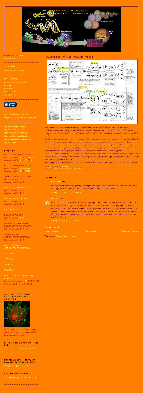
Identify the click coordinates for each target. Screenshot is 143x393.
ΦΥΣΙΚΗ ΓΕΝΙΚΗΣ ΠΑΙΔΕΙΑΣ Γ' (17, 198)
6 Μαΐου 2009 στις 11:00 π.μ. (66, 192)
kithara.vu (8, 85)
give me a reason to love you (16, 114)
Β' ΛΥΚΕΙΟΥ (9, 209)
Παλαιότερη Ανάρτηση (130, 231)
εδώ (21, 55)
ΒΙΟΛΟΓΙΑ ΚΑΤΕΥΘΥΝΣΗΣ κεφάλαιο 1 (69, 168)
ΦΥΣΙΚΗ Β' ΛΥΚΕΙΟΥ (12, 245)
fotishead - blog (10, 79)
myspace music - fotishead (15, 82)
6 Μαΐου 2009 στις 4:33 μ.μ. (66, 221)
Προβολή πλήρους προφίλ (16, 70)
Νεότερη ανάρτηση (52, 231)
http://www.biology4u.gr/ (14, 130)
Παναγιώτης (56, 182)
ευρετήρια (34, 157)
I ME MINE (55, 199)
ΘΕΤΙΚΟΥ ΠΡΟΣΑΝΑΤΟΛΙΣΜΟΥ (17, 248)
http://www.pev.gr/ (11, 142)
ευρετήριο (27, 168)
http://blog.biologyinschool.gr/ (16, 133)
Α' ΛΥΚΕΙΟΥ (9, 254)
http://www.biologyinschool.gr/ (16, 136)
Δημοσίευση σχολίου (53, 227)
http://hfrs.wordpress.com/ (14, 126)
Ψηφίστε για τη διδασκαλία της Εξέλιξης (20, 118)
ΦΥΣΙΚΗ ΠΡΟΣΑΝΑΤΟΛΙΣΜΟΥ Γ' (18, 187)
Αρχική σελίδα (90, 231)
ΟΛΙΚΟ (27, 171)
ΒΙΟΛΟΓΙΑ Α (9, 270)
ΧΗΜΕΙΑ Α (8, 265)
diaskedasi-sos (10, 92)
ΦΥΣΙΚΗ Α (8, 259)
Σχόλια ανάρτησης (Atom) (66, 236)
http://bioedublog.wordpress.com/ (17, 139)
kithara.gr (8, 88)
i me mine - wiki (10, 95)
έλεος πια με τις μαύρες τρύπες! (17, 366)
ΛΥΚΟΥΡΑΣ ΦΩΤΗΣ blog (71, 10)
